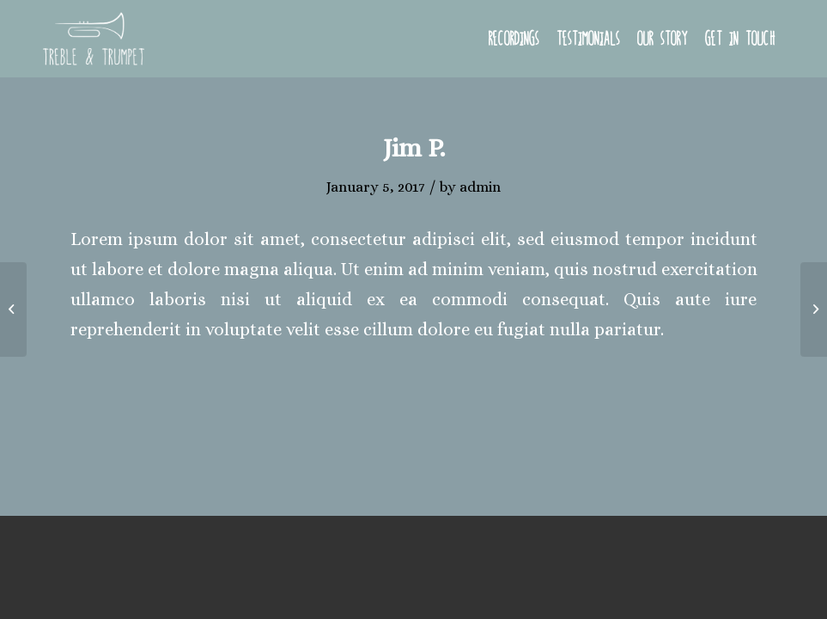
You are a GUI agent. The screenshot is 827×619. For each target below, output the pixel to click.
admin (480, 187)
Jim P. (414, 147)
